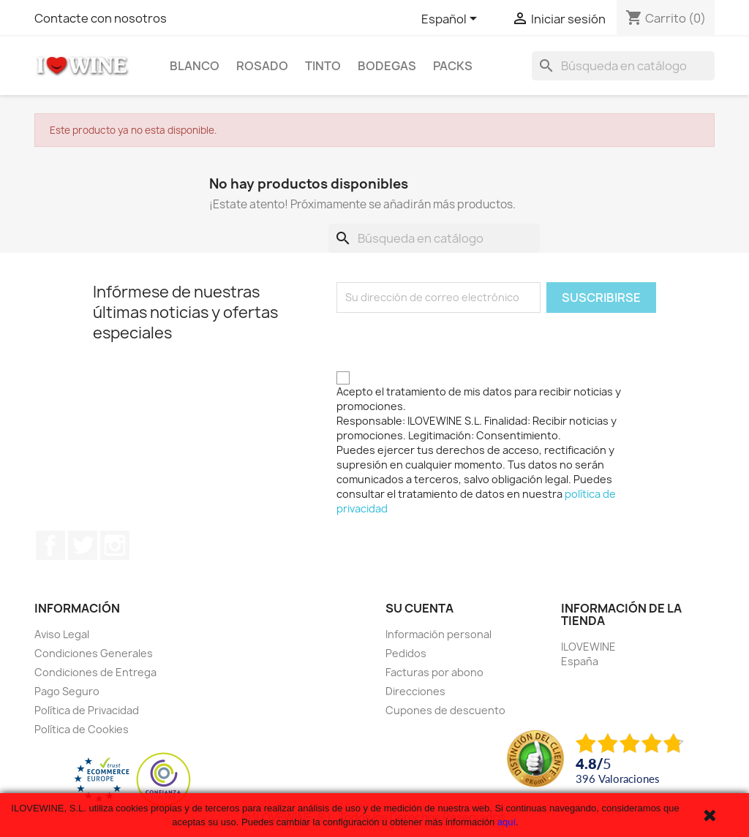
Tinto (323, 66)
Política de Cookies (81, 729)
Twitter (82, 545)
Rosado (262, 66)
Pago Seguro (66, 691)
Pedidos (405, 653)
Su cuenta (419, 608)
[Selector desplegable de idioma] (451, 20)
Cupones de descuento (445, 710)
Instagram (114, 545)
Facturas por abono (434, 672)
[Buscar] (623, 65)
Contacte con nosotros (100, 18)
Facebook (50, 545)
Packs (453, 66)
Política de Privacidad (86, 710)
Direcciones (415, 691)
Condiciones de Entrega (95, 672)
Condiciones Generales (93, 653)
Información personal (438, 634)
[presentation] (447, 341)
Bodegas (387, 66)
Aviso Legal (61, 634)
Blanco (194, 66)
